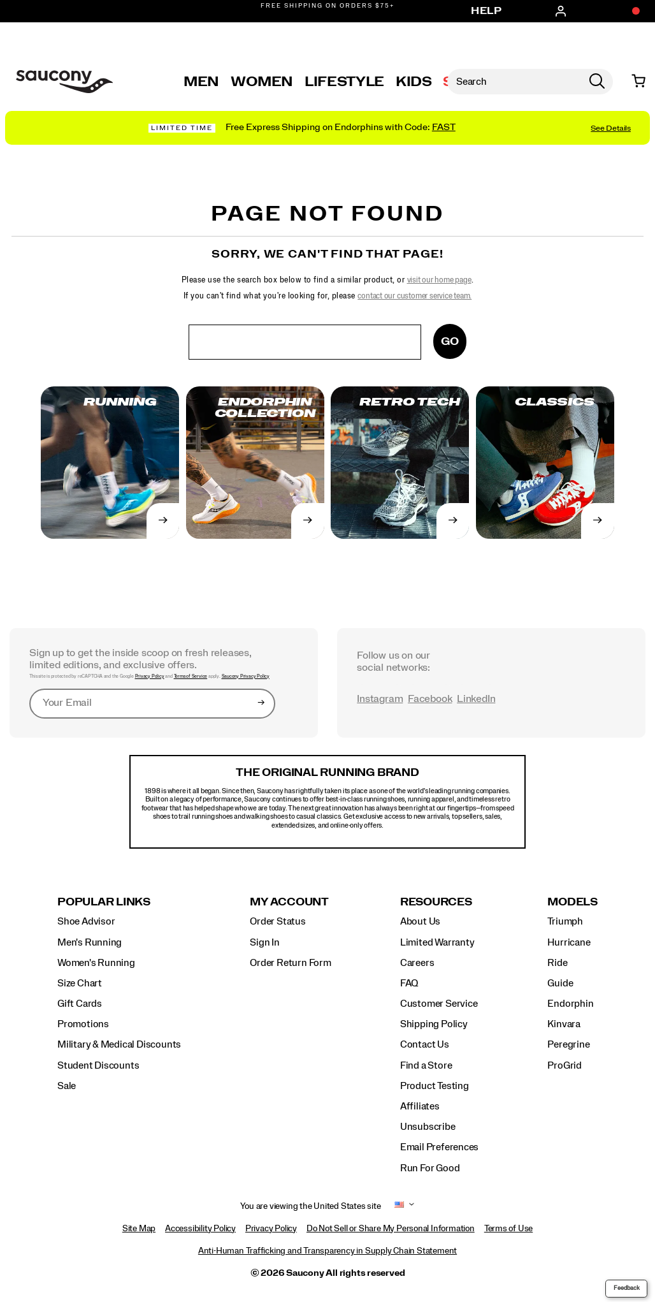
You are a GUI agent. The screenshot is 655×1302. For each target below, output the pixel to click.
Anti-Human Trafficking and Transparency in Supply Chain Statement (327, 1251)
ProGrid (564, 1065)
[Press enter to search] (597, 81)
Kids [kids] (414, 82)
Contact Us (424, 1044)
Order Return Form (290, 963)
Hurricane (568, 942)
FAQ (409, 983)
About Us (420, 921)
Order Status (277, 921)
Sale (66, 1086)
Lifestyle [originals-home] (344, 82)
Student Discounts (98, 1065)
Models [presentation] (572, 901)
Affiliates (420, 1106)
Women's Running (96, 963)
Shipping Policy (434, 1024)
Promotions (83, 1024)
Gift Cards (79, 1003)
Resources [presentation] (436, 901)
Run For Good (429, 1168)
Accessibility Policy (200, 1228)
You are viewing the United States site (310, 1206)
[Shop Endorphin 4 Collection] (327, 128)
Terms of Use (508, 1228)
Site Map (138, 1228)
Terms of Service (191, 676)
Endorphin (570, 1003)
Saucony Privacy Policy (246, 676)
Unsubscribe (428, 1127)
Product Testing (434, 1086)
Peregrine (568, 1044)
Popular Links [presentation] (103, 901)
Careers (417, 963)
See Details (611, 128)
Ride (557, 963)
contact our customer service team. (414, 296)
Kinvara (563, 1024)
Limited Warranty (437, 942)
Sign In (265, 942)
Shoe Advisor (86, 921)
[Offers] (629, 11)
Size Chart (79, 983)
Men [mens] (201, 82)
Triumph (565, 921)
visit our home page (439, 280)
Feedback (627, 1288)
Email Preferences (439, 1147)
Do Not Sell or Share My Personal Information (390, 1228)
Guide (560, 983)
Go (450, 341)
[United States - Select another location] (399, 1206)
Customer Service (439, 1003)
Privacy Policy (149, 676)
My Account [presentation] (289, 901)
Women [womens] (262, 82)
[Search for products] (514, 81)
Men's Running (89, 942)
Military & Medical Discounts (119, 1044)
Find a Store (426, 1065)
